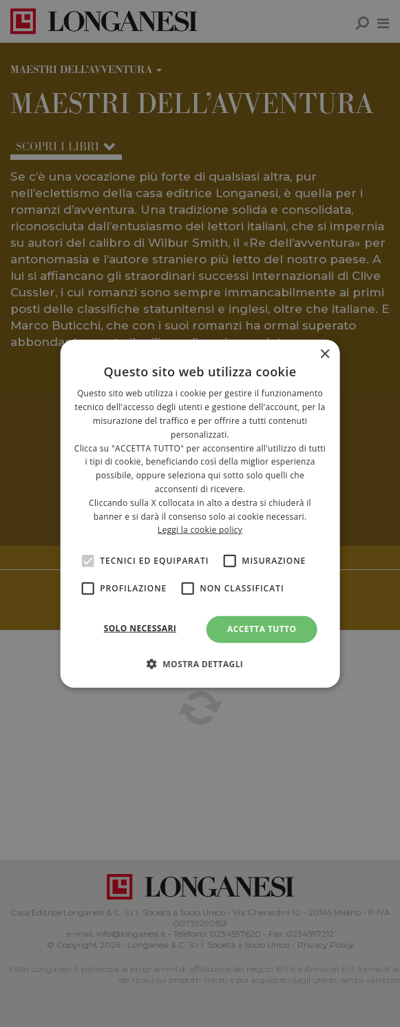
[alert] (200, 513)
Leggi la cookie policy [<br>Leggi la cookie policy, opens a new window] (200, 530)
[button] (200, 663)
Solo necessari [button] (140, 628)
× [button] (324, 354)
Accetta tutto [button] (261, 629)
